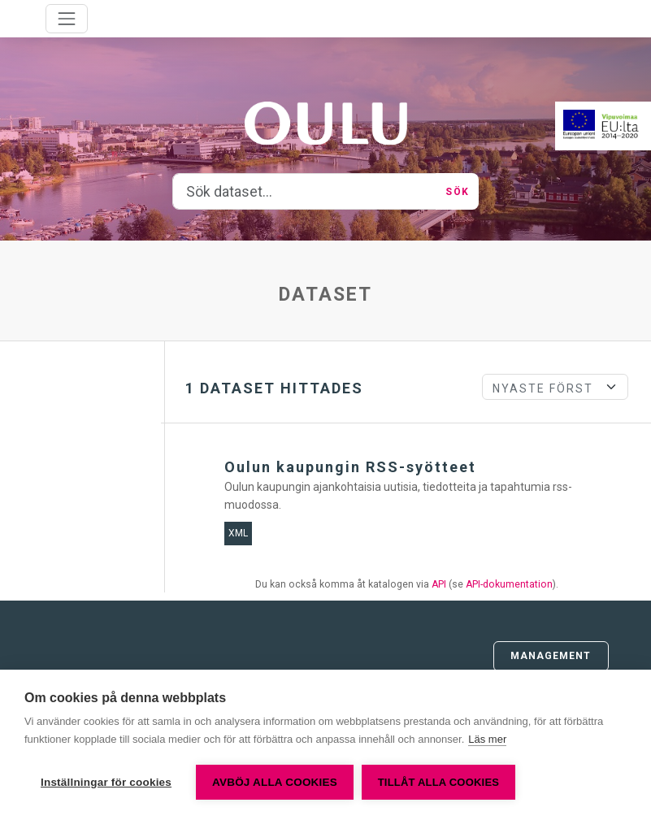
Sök (456, 191)
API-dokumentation (509, 584)
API (439, 584)
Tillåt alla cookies (438, 782)
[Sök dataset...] (304, 191)
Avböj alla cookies (274, 782)
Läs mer (487, 739)
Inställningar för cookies (106, 782)
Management (551, 656)
